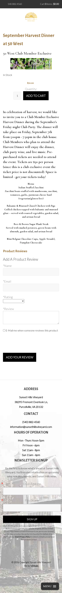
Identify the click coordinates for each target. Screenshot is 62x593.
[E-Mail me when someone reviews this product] (4, 330)
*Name (7, 266)
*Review (8, 309)
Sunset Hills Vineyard (31, 397)
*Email (7, 281)
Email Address (32, 483)
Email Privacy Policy (22, 537)
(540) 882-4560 (31, 422)
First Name (32, 500)
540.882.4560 (15, 4)
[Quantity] (17, 95)
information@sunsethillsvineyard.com (31, 426)
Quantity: (31, 89)
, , (31, 404)
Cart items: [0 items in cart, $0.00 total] (49, 4)
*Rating (8, 297)
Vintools (34, 566)
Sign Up (32, 519)
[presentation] (28, 342)
